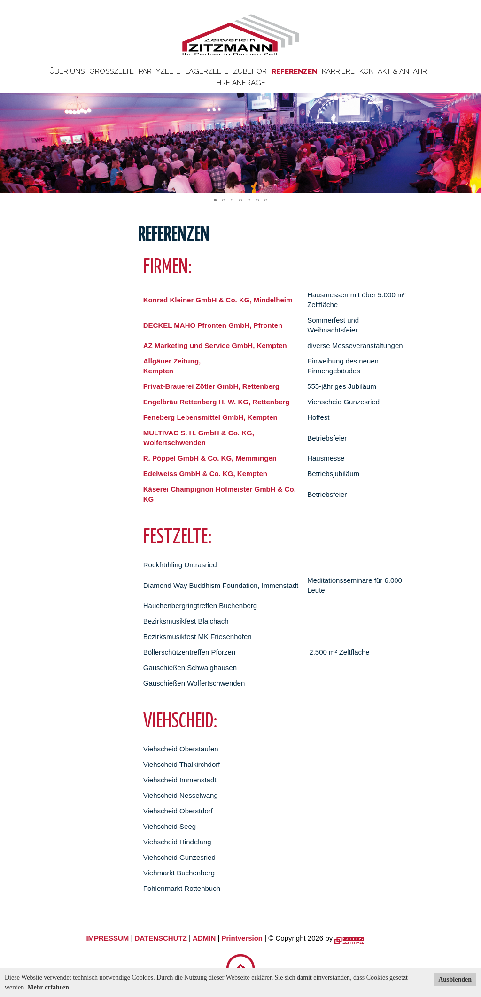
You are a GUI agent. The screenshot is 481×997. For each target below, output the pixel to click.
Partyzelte (159, 71)
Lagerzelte (206, 71)
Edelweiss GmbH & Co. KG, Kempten (205, 474)
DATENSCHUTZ (160, 938)
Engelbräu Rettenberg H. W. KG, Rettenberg (216, 402)
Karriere (338, 71)
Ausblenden (455, 979)
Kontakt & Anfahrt (395, 71)
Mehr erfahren (48, 987)
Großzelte (111, 71)
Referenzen (294, 71)
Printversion (242, 938)
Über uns (67, 71)
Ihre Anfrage (240, 82)
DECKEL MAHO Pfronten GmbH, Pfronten (212, 325)
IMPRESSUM (107, 938)
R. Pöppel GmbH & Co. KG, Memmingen (210, 458)
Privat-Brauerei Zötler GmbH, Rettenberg (211, 386)
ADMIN (204, 938)
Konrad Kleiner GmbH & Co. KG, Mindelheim (218, 300)
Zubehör (250, 71)
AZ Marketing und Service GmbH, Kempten (215, 345)
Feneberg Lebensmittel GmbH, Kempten (210, 417)
